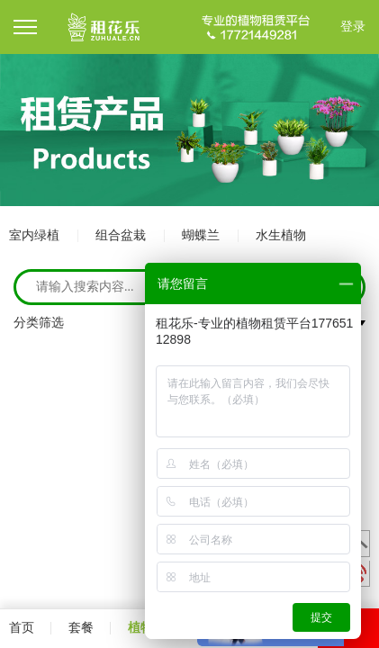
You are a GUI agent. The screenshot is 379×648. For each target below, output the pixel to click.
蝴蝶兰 (201, 235)
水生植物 (281, 235)
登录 (352, 26)
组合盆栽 (120, 235)
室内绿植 (34, 235)
